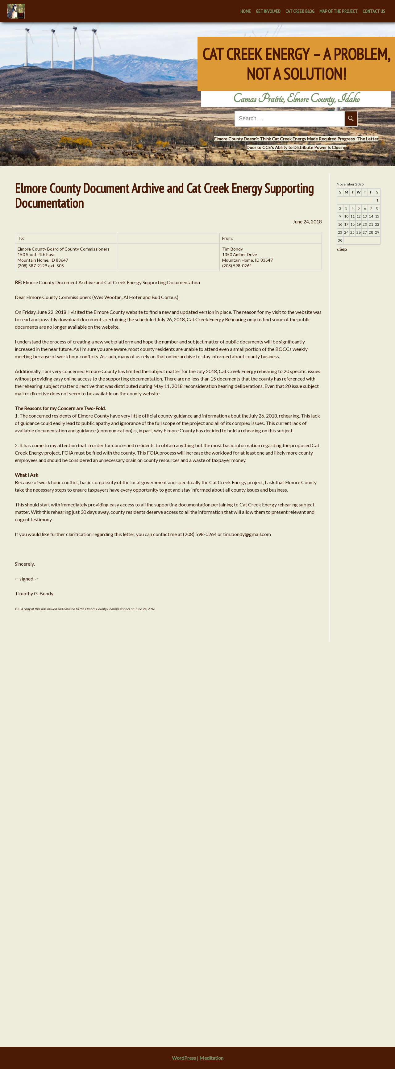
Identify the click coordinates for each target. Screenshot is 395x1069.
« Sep (339, 249)
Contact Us (374, 11)
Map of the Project (338, 11)
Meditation (211, 1058)
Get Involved (268, 11)
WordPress (184, 1058)
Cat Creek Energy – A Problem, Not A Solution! (296, 58)
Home (245, 11)
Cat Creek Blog (299, 11)
